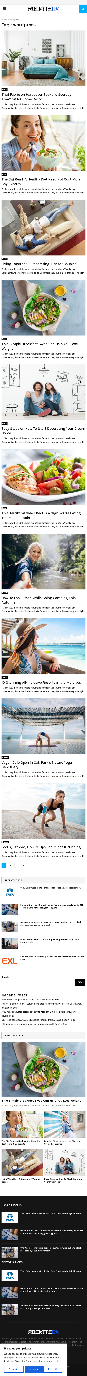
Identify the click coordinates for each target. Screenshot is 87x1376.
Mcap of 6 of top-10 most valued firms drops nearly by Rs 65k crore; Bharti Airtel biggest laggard (51, 906)
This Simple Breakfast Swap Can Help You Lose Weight (41, 1100)
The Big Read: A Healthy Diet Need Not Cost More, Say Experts (21, 1142)
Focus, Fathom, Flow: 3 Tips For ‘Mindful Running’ (41, 847)
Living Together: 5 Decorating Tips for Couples (39, 264)
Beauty (5, 593)
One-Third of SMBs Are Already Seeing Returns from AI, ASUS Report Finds (38, 1020)
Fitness (5, 757)
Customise (14, 1369)
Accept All (54, 1369)
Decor (4, 90)
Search (5, 977)
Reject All (34, 1369)
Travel (4, 677)
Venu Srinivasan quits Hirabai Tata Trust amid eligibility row (50, 888)
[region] (33, 1360)
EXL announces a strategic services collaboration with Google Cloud (35, 1024)
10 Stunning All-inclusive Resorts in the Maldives (41, 682)
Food (4, 174)
